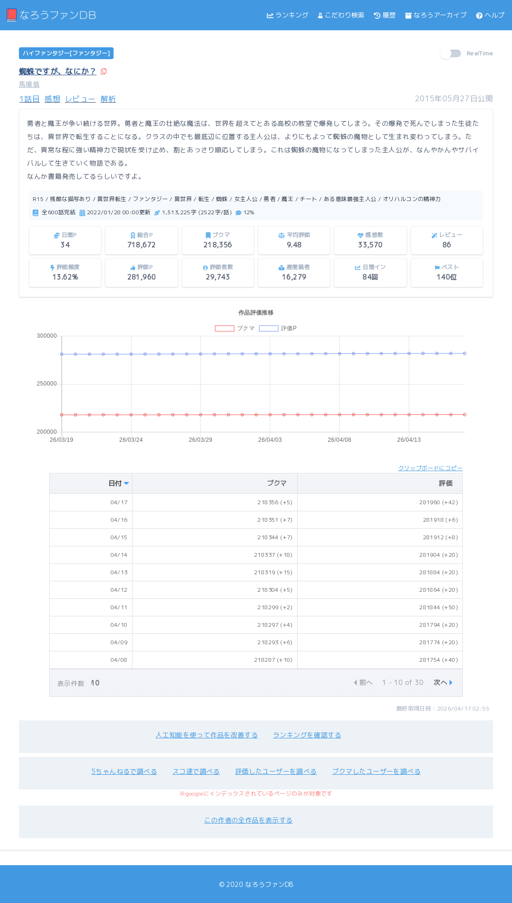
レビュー (80, 99)
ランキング (288, 14)
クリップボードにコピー (430, 468)
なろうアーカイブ (436, 14)
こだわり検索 (341, 14)
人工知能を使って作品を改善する (207, 734)
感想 (52, 99)
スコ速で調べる (196, 771)
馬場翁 (29, 83)
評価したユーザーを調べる (276, 771)
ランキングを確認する (307, 734)
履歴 (385, 14)
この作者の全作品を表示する (248, 819)
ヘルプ (490, 14)
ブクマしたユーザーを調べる (376, 771)
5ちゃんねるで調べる (124, 771)
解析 (108, 99)
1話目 (29, 99)
